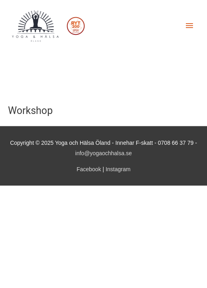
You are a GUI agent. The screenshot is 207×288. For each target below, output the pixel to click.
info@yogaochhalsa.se (103, 153)
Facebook (89, 169)
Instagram (118, 169)
